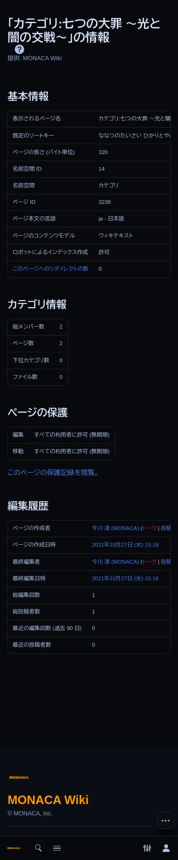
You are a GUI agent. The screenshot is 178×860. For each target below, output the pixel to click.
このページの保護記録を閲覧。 (53, 472)
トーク (149, 528)
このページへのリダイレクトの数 (50, 269)
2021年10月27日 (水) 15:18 (125, 545)
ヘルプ (19, 49)
